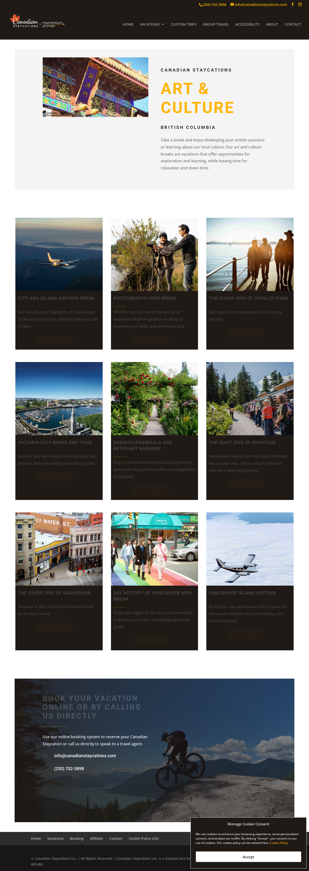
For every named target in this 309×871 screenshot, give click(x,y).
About (272, 24)
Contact (293, 24)
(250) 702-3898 (69, 768)
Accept (248, 856)
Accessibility (247, 24)
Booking (77, 838)
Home (128, 24)
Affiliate (96, 838)
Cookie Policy (279, 843)
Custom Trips (183, 24)
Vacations (149, 24)
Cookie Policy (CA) (144, 838)
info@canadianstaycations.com (85, 755)
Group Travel (216, 24)
